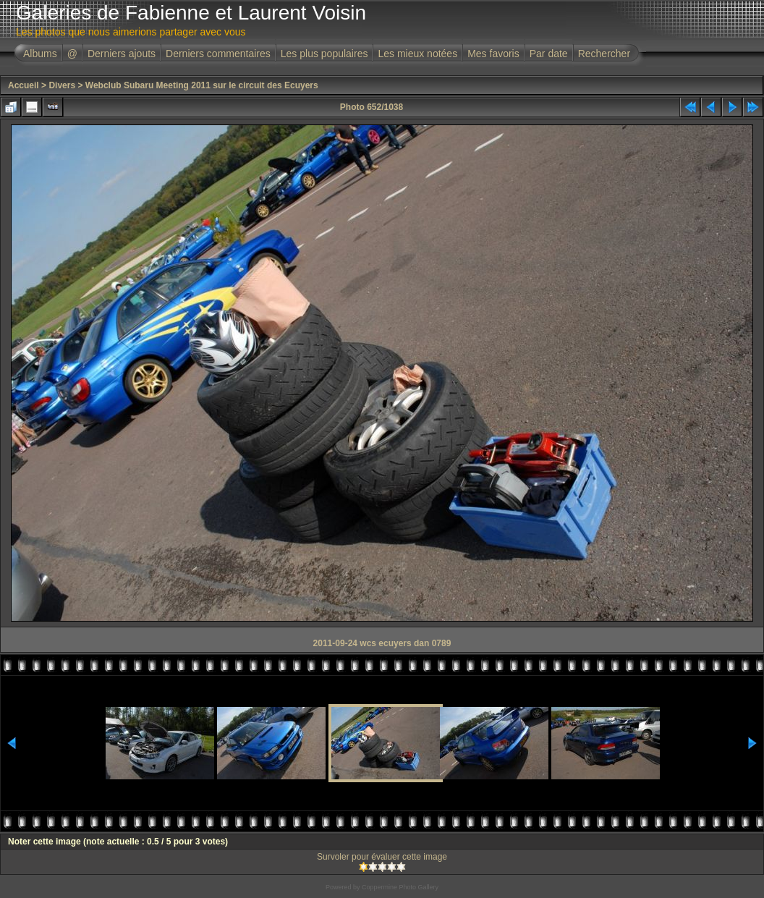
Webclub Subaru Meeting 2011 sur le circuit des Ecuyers (201, 85)
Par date (549, 53)
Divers (61, 85)
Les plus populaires (324, 53)
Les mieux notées (417, 53)
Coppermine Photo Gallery (400, 887)
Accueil (23, 85)
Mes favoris (493, 53)
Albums (40, 53)
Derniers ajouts (122, 53)
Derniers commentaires (218, 53)
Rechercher (604, 53)
